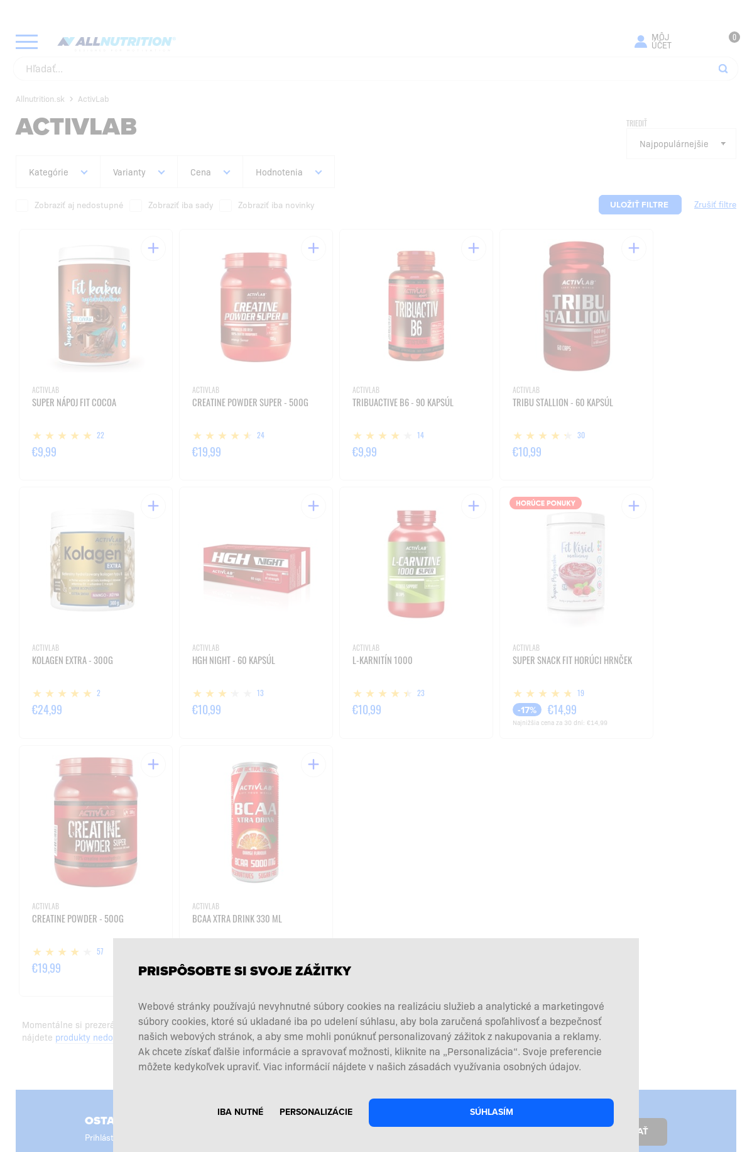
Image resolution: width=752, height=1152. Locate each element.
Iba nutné (240, 1112)
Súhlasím (491, 1112)
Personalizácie (316, 1112)
